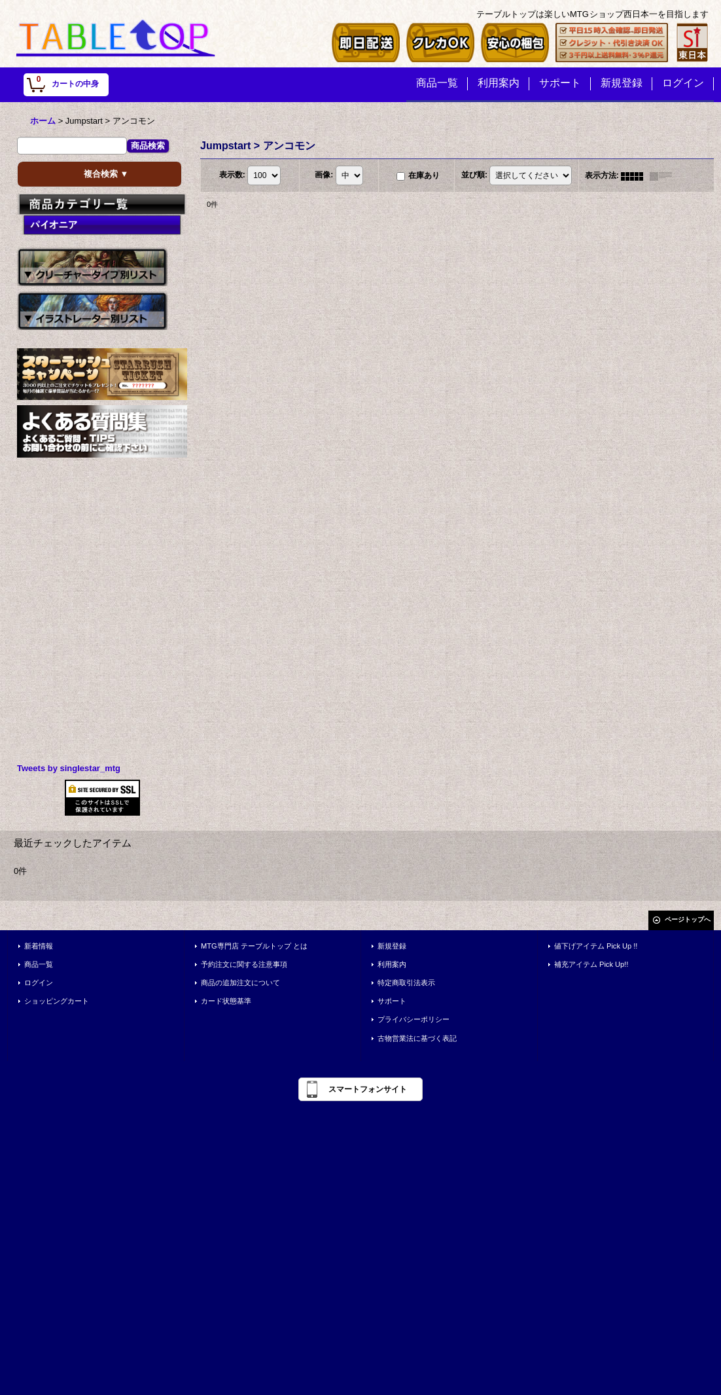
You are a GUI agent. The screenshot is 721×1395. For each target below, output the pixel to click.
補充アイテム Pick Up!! (591, 964)
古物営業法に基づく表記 (417, 1038)
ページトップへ (688, 919)
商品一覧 (38, 964)
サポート (392, 1001)
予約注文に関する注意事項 (244, 964)
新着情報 (38, 946)
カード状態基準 (226, 1001)
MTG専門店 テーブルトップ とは (254, 946)
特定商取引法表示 (406, 983)
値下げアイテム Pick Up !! (595, 946)
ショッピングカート (56, 1001)
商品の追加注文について (240, 983)
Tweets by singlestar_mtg (68, 768)
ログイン (38, 983)
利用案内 (392, 964)
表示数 (232, 175)
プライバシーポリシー (413, 1019)
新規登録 (392, 946)
